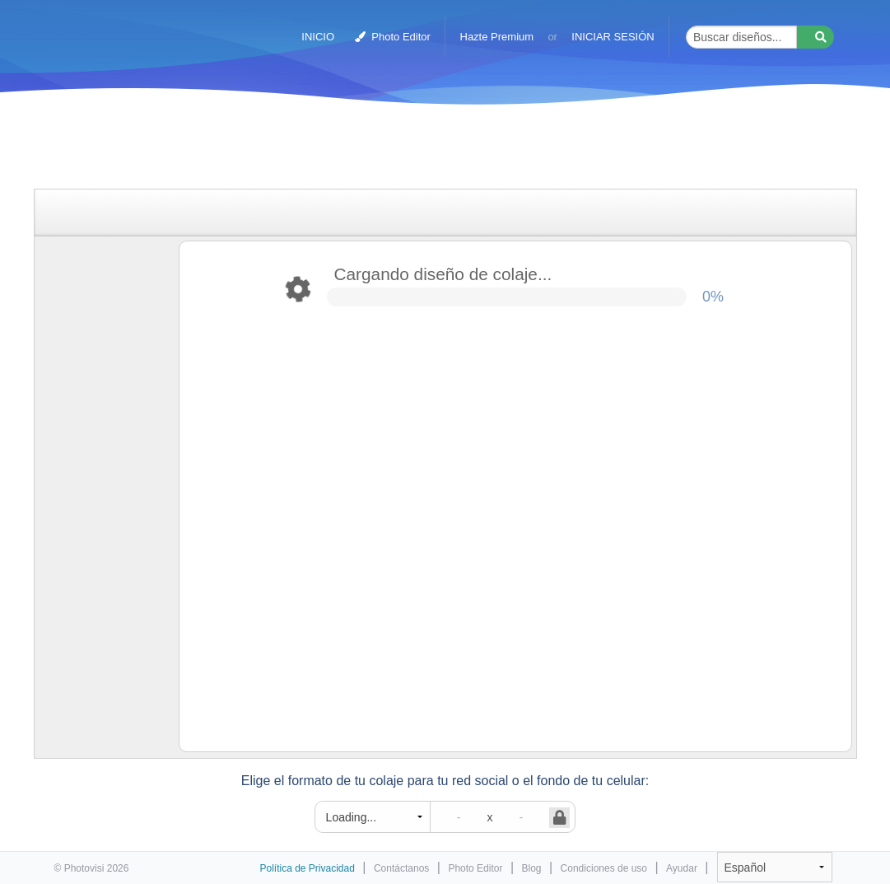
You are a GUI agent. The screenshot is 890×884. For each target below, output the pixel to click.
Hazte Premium (497, 36)
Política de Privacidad (306, 868)
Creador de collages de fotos (125, 28)
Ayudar (681, 868)
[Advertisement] (428, 150)
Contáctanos (401, 868)
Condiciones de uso (604, 868)
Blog (532, 868)
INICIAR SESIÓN (612, 36)
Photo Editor (393, 36)
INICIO (317, 36)
